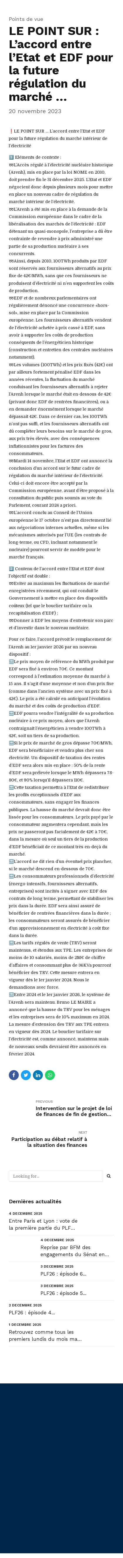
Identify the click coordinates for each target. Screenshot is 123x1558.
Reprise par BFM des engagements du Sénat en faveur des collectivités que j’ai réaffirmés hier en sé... (77, 1251)
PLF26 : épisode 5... (63, 1293)
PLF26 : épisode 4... (32, 1313)
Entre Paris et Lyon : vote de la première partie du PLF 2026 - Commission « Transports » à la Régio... (43, 1225)
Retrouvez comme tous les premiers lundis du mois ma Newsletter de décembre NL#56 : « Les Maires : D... (43, 1336)
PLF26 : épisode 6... (63, 1274)
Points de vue (26, 19)
